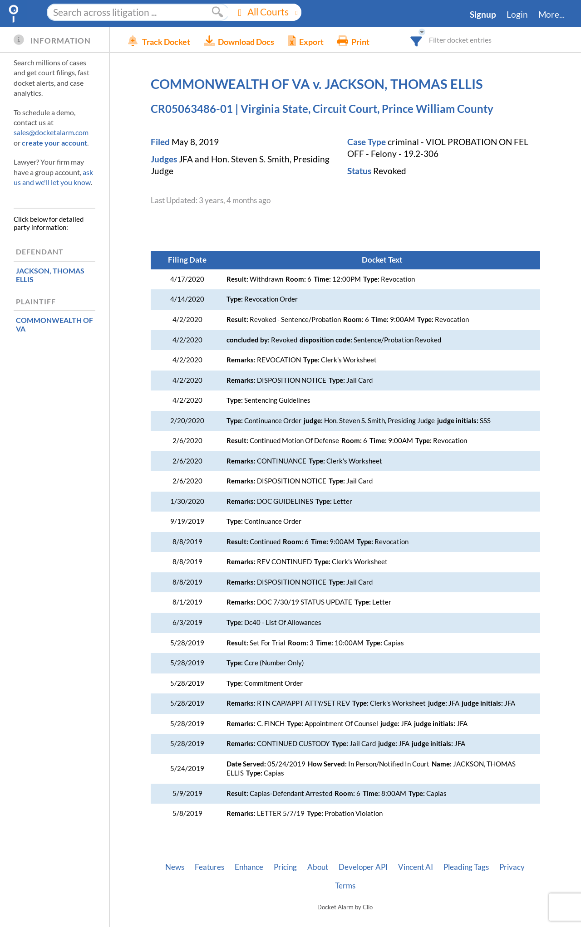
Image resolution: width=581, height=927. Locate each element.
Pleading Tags (466, 867)
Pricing (285, 867)
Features (209, 867)
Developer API (363, 867)
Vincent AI (415, 867)
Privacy (512, 867)
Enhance (249, 867)
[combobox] (416, 39)
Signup (483, 15)
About (317, 867)
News (174, 867)
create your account (54, 142)
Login (517, 15)
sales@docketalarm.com (51, 132)
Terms (345, 885)
